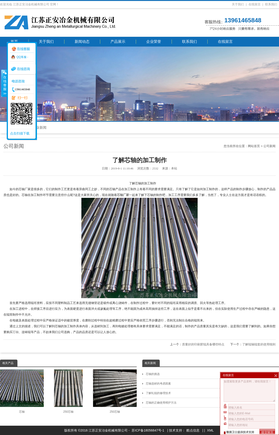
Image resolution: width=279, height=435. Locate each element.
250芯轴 (68, 391)
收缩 (4, 83)
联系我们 (271, 4)
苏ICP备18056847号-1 (148, 430)
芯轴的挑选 (212, 374)
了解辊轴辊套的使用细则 (259, 344)
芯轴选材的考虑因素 (212, 383)
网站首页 (254, 146)
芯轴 (16, 332)
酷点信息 (192, 430)
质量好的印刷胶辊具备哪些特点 (203, 344)
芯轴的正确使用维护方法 (212, 402)
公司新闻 (269, 146)
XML (210, 430)
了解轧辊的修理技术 (212, 393)
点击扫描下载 (20, 133)
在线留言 (255, 4)
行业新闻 (39, 127)
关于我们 (238, 4)
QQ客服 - (22, 57)
